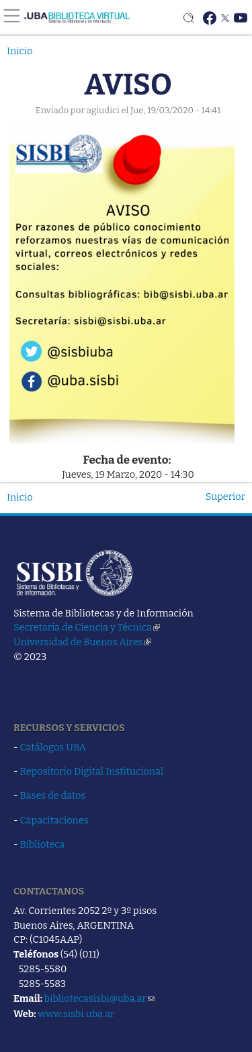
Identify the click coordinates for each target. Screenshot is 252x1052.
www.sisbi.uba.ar (76, 1014)
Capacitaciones (54, 820)
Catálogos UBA (53, 747)
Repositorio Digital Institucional (92, 771)
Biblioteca (42, 844)
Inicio (20, 51)
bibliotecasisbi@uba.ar (99, 998)
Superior (225, 496)
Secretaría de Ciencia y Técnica (86, 627)
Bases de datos (53, 795)
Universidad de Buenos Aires (82, 642)
